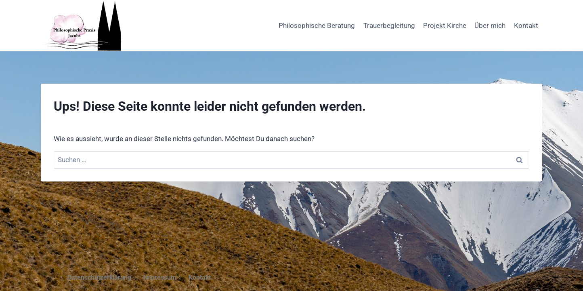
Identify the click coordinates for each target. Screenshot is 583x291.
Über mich (489, 25)
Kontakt (526, 25)
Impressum (159, 277)
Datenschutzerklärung (99, 277)
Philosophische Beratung (317, 25)
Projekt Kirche (444, 25)
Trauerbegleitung (389, 25)
